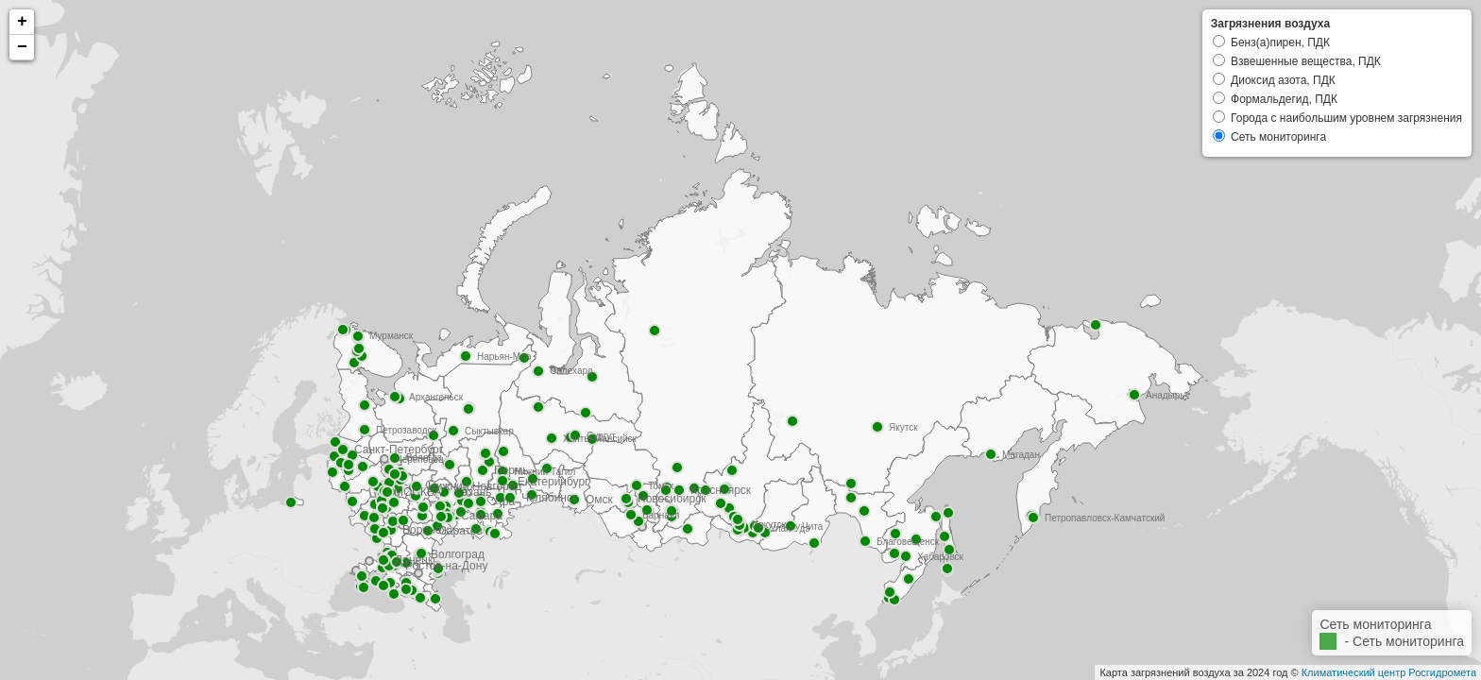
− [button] (22, 47)
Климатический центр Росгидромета (1389, 672)
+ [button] (22, 21)
